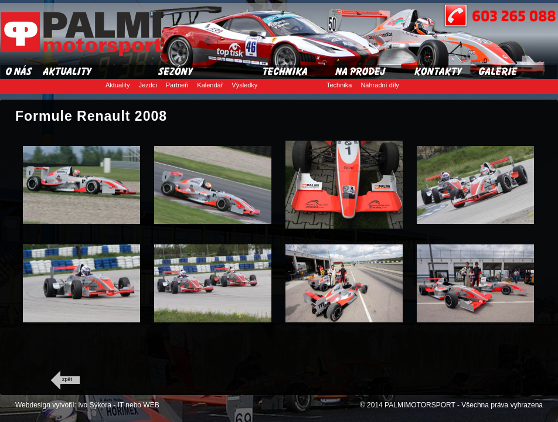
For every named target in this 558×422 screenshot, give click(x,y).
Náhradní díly (379, 85)
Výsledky (244, 85)
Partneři (177, 85)
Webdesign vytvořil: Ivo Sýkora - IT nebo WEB (87, 405)
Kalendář (210, 85)
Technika (339, 85)
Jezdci (148, 85)
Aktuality (118, 85)
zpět (67, 379)
